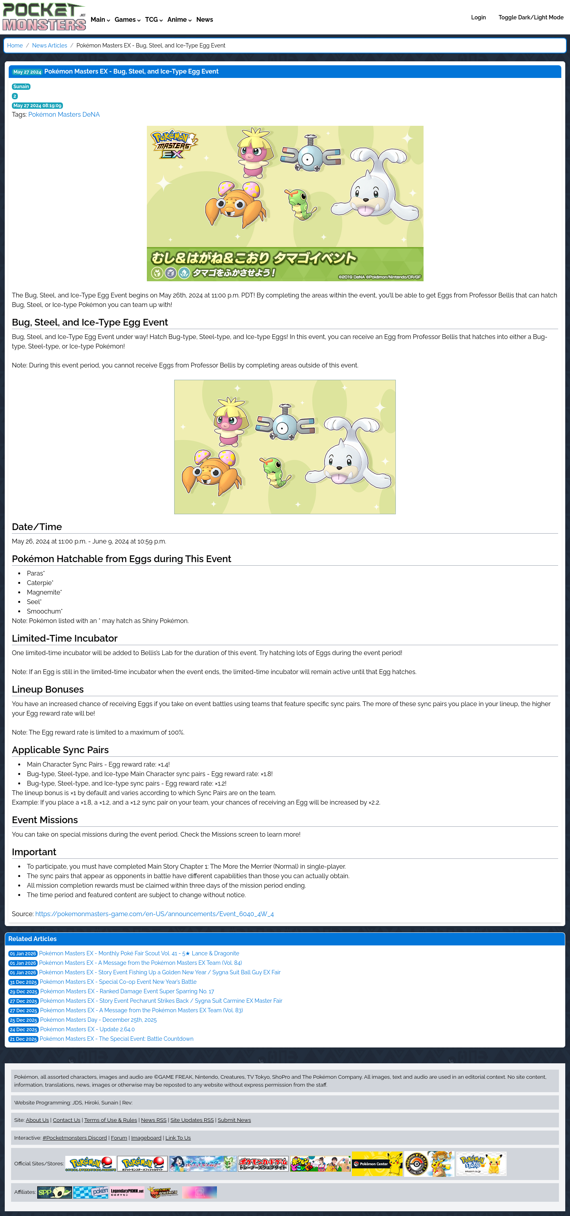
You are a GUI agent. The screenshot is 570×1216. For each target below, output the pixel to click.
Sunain (21, 86)
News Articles (49, 45)
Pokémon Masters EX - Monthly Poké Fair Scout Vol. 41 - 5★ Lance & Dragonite (139, 953)
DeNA (91, 114)
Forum (119, 1138)
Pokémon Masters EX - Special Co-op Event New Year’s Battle (118, 982)
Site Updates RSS (192, 1120)
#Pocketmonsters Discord (75, 1138)
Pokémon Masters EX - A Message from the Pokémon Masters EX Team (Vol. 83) (141, 1010)
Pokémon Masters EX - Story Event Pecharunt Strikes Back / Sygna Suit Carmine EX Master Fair (161, 1001)
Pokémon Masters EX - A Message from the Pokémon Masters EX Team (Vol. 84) (140, 963)
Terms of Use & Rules (110, 1120)
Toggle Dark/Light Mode (531, 17)
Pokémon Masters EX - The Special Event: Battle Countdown (117, 1039)
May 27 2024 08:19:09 (37, 105)
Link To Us (178, 1138)
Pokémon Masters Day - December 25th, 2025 (98, 1020)
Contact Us (66, 1120)
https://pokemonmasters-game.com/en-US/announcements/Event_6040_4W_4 (154, 914)
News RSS (153, 1120)
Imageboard (146, 1138)
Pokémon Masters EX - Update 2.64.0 (87, 1029)
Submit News (234, 1120)
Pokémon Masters (54, 114)
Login (478, 17)
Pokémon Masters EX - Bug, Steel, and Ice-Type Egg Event (131, 71)
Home (15, 45)
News (204, 19)
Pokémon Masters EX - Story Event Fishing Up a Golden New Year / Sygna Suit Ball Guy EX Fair (160, 972)
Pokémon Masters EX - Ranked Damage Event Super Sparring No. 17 (127, 991)
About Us (37, 1120)
